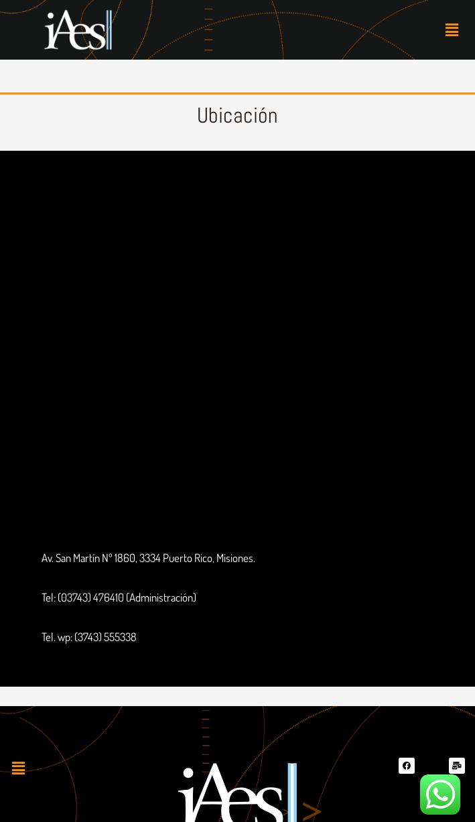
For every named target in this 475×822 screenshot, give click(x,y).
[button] (452, 29)
